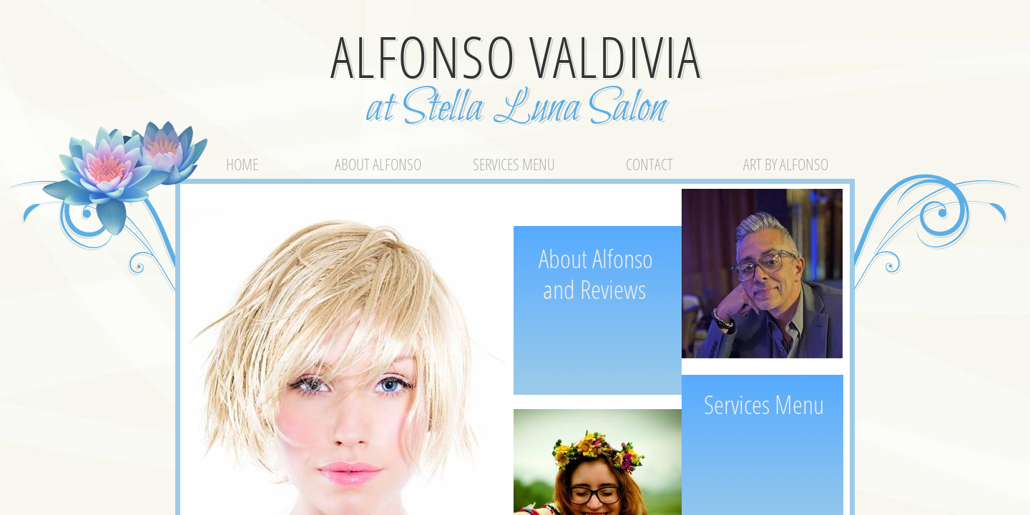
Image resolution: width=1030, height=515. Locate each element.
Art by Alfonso (785, 164)
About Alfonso (378, 164)
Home (242, 164)
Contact (649, 164)
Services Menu (514, 164)
